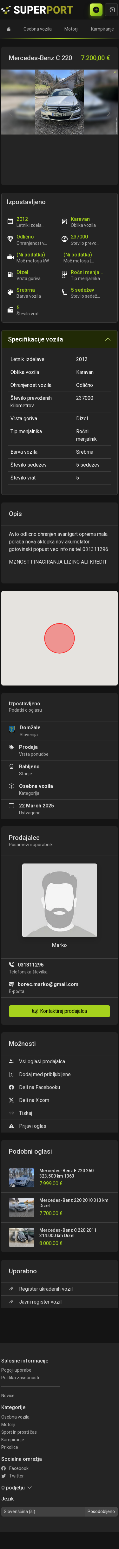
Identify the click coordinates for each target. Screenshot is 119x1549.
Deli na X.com (29, 1100)
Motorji (71, 29)
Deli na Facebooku (34, 1087)
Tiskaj (20, 1113)
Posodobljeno (101, 1511)
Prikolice (9, 1447)
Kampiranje (102, 29)
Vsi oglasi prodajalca (37, 1061)
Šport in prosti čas (19, 1432)
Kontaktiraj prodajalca (59, 1011)
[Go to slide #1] (59, 170)
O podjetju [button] (16, 1488)
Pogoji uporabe (16, 1370)
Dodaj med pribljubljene (40, 1074)
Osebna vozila (37, 29)
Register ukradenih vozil (41, 1289)
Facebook (15, 1468)
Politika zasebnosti (20, 1377)
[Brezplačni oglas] (96, 9)
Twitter (12, 1475)
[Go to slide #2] (90, 170)
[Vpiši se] (111, 9)
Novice (8, 1395)
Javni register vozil (35, 1302)
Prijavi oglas (27, 1126)
